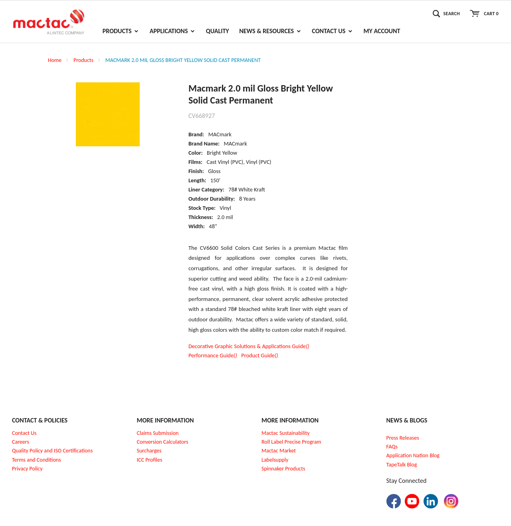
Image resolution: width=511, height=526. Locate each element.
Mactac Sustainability (285, 433)
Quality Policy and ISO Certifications (52, 450)
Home (54, 60)
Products (83, 60)
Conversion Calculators (162, 441)
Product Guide (259, 355)
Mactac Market (278, 450)
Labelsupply (274, 459)
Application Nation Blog (413, 455)
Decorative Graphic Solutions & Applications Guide (248, 346)
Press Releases (402, 437)
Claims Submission (158, 433)
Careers (20, 441)
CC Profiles (150, 459)
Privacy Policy (27, 468)
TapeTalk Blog (401, 464)
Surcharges (149, 450)
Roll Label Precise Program (291, 441)
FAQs (392, 446)
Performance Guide (212, 355)
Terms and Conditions (36, 459)
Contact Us (24, 433)
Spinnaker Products (283, 468)
